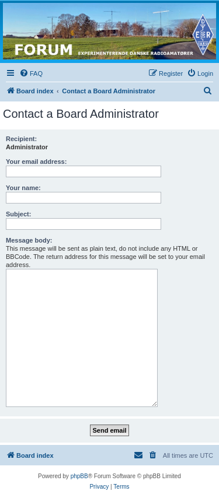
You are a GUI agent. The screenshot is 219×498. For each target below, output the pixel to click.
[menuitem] (31, 73)
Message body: (29, 240)
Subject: (18, 214)
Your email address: (36, 161)
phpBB (79, 476)
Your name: (23, 187)
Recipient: (21, 138)
